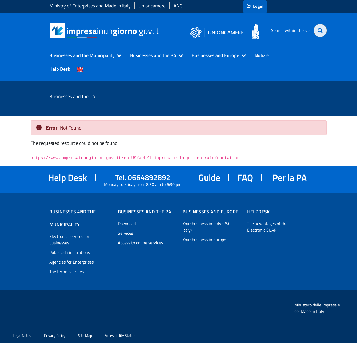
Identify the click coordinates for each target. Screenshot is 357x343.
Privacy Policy (54, 335)
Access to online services (140, 243)
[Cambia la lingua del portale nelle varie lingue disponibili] (80, 69)
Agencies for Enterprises (71, 262)
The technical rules (66, 271)
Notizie (262, 55)
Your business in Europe (204, 239)
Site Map (85, 335)
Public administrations (69, 252)
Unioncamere (152, 5)
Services (125, 233)
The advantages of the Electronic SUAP (267, 226)
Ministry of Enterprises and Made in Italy (90, 5)
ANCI (178, 5)
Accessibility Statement (123, 335)
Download (127, 223)
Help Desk (59, 69)
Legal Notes (22, 335)
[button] (83, 55)
